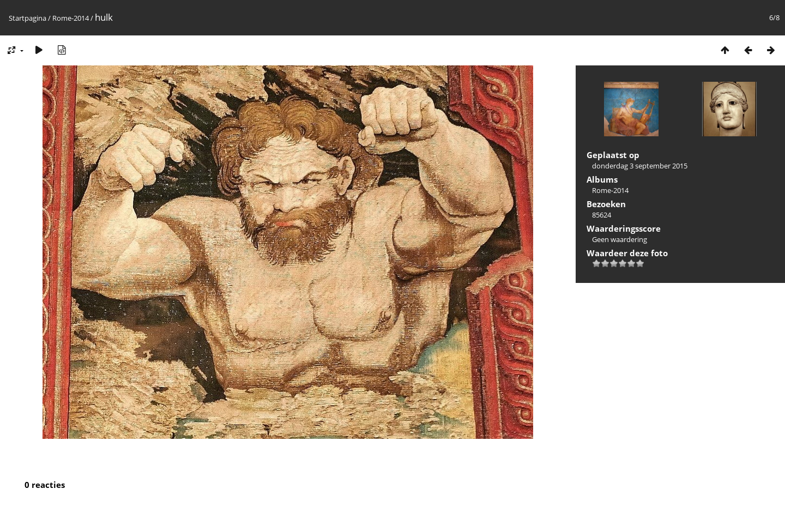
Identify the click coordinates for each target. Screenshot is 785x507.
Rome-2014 (70, 18)
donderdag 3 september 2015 (639, 166)
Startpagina (27, 18)
